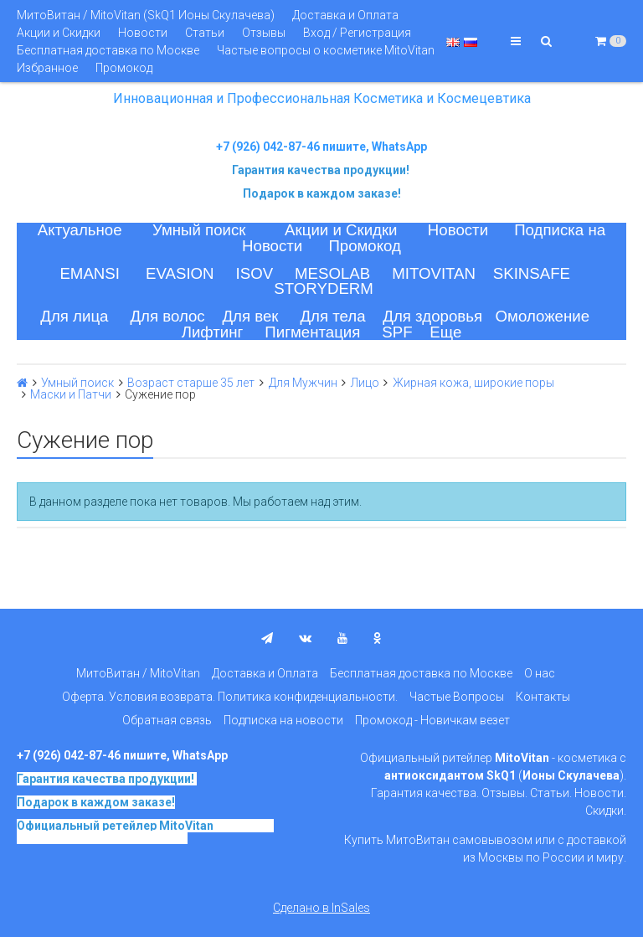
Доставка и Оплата (345, 15)
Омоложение (543, 316)
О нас (539, 673)
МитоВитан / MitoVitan (138, 673)
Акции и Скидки (58, 33)
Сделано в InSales (321, 907)
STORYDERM (323, 288)
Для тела (332, 316)
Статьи (204, 33)
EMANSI (89, 273)
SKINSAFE (531, 273)
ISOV (255, 273)
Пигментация (312, 332)
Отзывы (263, 33)
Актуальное (80, 230)
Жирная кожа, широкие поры (473, 383)
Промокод (123, 68)
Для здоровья (432, 316)
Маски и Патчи (70, 394)
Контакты (543, 696)
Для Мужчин (303, 383)
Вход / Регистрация (357, 33)
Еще (445, 332)
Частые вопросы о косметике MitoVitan (326, 50)
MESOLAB (332, 273)
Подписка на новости (283, 720)
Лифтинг (213, 332)
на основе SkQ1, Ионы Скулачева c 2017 (145, 831)
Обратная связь (167, 720)
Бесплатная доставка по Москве (108, 50)
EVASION (180, 273)
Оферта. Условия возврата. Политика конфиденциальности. (230, 696)
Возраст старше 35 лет (191, 383)
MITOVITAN (434, 273)
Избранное (47, 68)
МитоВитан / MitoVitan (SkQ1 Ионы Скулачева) (146, 15)
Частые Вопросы (456, 696)
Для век (250, 316)
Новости (142, 33)
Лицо (365, 383)
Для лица (74, 316)
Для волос (167, 316)
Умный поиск (199, 230)
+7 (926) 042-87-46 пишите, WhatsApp (321, 146)
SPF (397, 332)
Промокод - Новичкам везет (432, 720)
